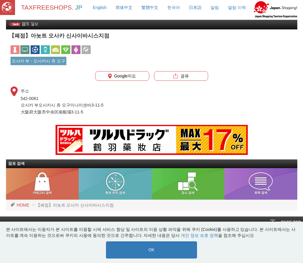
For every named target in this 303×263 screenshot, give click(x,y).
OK (151, 249)
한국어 (173, 7)
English (100, 7)
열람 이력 (237, 7)
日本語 (195, 7)
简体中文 (124, 7)
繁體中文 (149, 7)
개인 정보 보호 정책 (199, 235)
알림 (215, 7)
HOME (23, 205)
